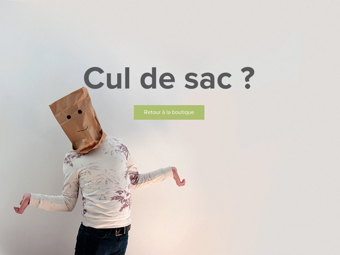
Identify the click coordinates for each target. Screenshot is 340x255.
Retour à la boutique (169, 112)
